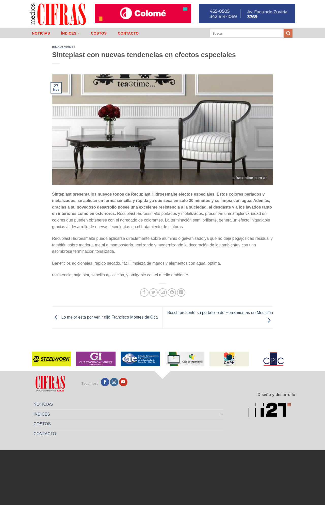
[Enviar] (288, 33)
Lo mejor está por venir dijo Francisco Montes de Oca (105, 317)
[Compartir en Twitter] (153, 292)
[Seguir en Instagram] (114, 382)
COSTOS (99, 33)
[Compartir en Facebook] (144, 292)
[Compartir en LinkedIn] (181, 292)
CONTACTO (128, 33)
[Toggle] (222, 414)
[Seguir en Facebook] (105, 382)
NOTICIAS (41, 33)
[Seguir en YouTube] (123, 382)
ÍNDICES (70, 33)
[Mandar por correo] (162, 292)
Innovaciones (63, 47)
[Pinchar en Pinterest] (172, 292)
